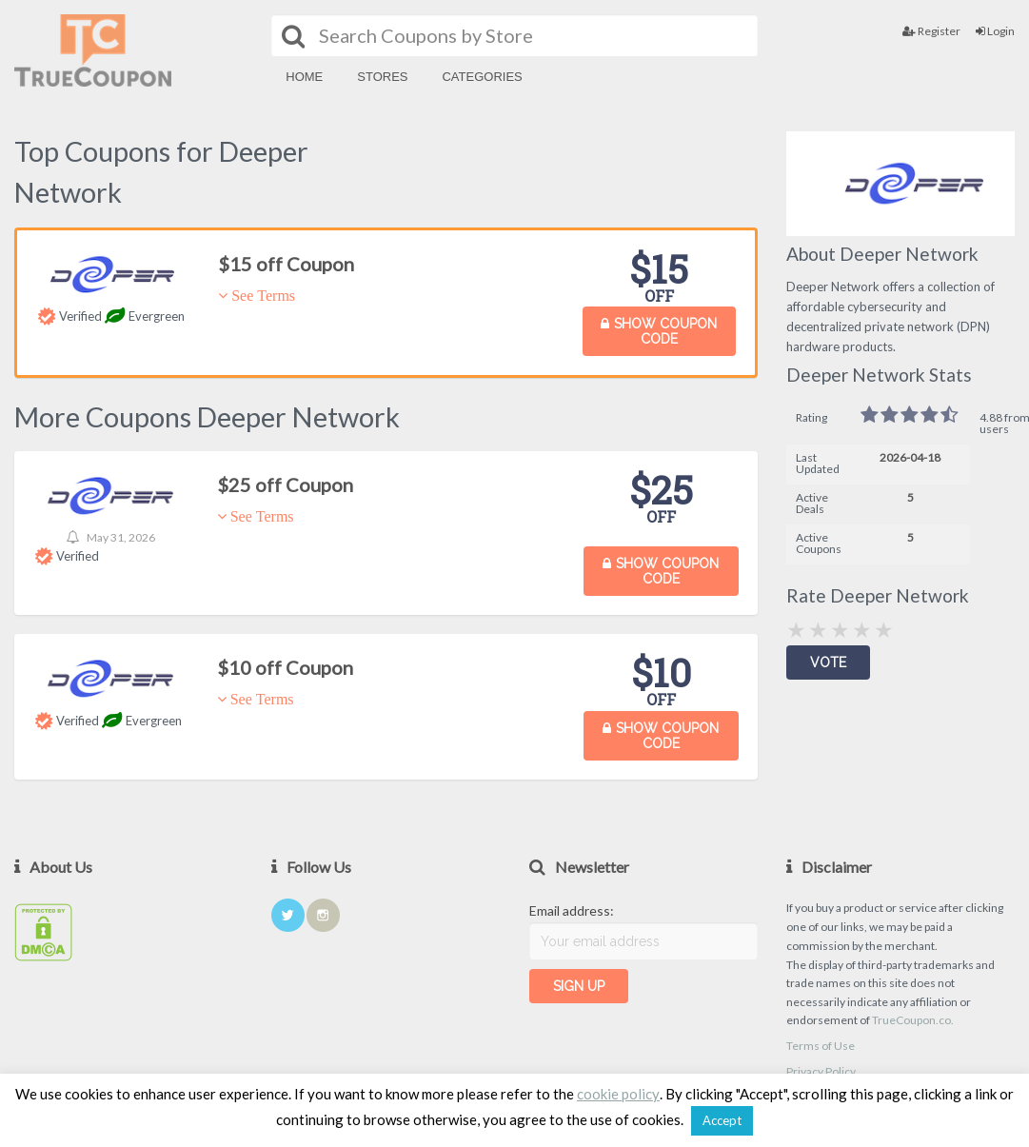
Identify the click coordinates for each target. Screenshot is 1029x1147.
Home (304, 76)
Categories (482, 76)
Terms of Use (820, 1045)
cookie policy (618, 1093)
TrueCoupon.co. (913, 1020)
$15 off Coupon (286, 263)
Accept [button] (722, 1120)
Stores (382, 76)
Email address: (571, 910)
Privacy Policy (821, 1071)
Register (931, 31)
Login (995, 31)
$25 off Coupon (285, 484)
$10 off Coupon (285, 667)
